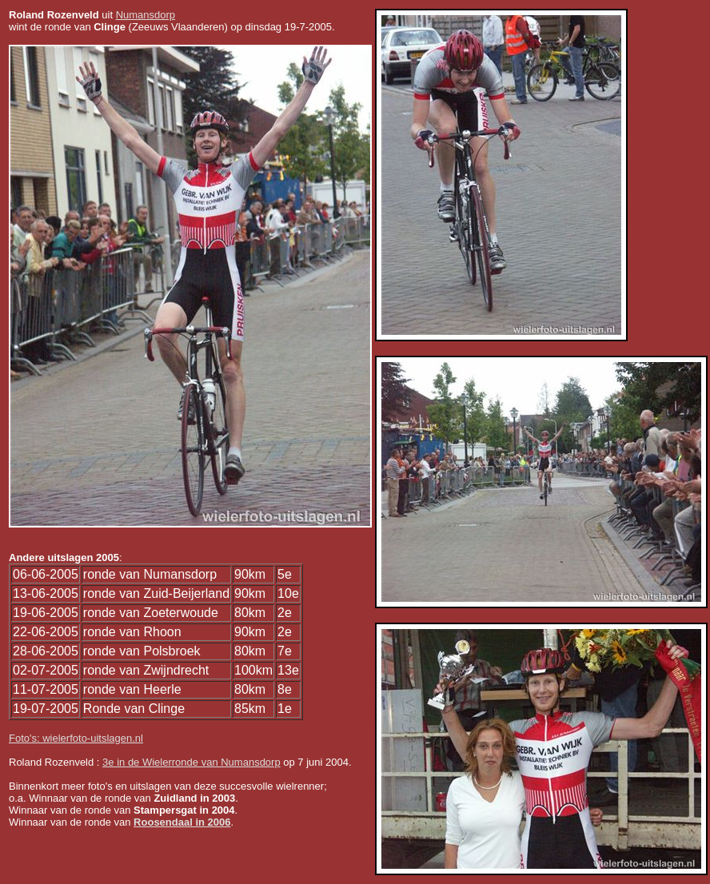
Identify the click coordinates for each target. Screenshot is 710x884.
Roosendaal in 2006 (182, 822)
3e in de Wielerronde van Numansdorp (191, 762)
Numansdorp (145, 15)
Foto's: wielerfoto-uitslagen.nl (76, 738)
